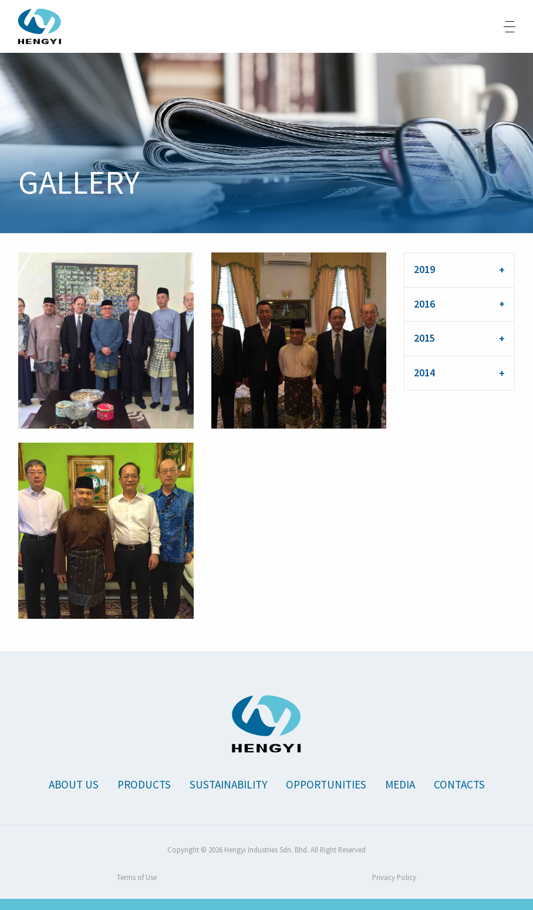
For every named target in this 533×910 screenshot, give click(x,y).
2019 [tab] (424, 269)
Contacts (459, 784)
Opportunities (326, 784)
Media (400, 784)
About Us (74, 784)
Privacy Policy (394, 877)
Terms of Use (137, 877)
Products (144, 784)
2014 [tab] (424, 372)
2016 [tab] (424, 304)
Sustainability (228, 784)
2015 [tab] (424, 338)
